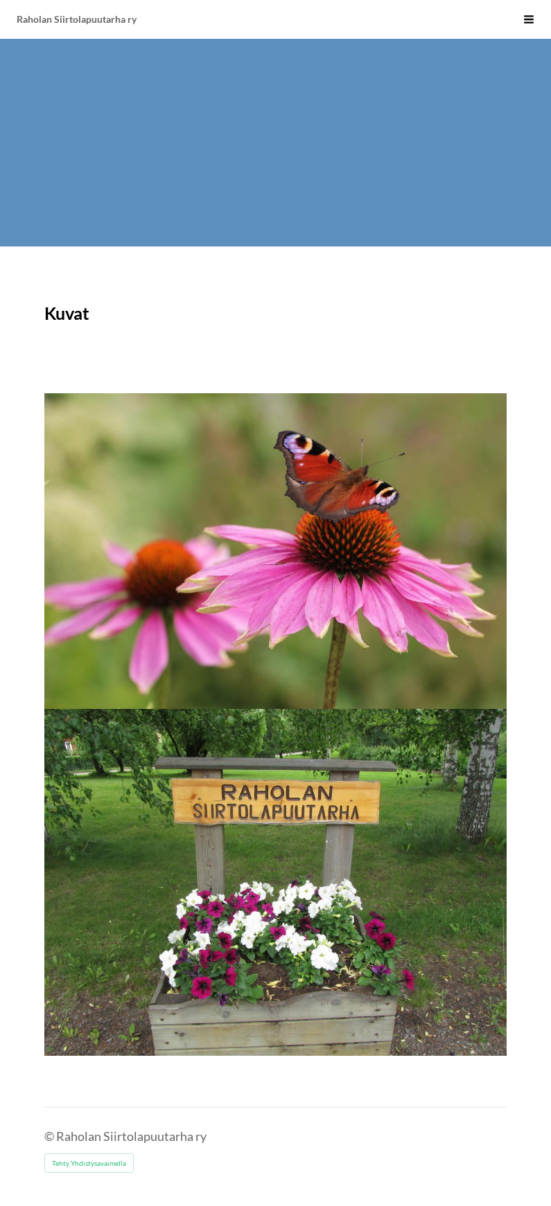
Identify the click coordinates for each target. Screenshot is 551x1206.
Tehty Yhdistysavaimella (89, 1163)
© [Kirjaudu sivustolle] (50, 1136)
